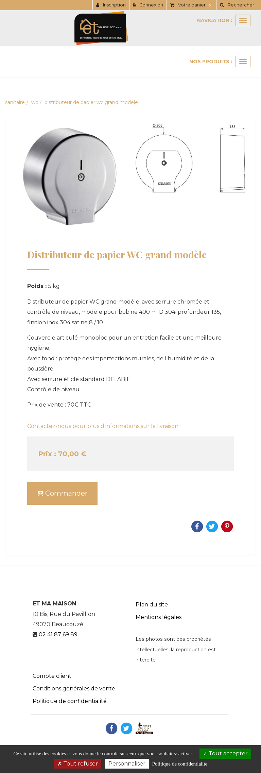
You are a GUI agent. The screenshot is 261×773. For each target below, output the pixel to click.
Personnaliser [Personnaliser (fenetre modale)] (126, 763)
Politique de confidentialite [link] (179, 764)
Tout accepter (225, 753)
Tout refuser (77, 763)
